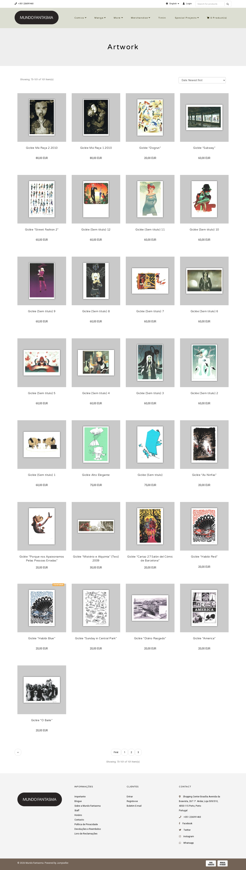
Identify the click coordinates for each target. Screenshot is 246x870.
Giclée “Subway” (204, 148)
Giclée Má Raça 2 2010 (41, 148)
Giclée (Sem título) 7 (150, 311)
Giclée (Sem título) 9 (41, 311)
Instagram (188, 836)
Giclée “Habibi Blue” (41, 638)
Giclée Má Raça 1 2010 (96, 148)
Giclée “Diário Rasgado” (150, 638)
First (116, 752)
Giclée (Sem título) (150, 475)
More (117, 18)
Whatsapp (188, 843)
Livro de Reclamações (85, 833)
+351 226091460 (24, 3)
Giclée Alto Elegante (96, 475)
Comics (79, 18)
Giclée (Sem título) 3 (150, 393)
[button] (172, 3)
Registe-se (132, 801)
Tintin (162, 18)
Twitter (187, 830)
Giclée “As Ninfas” (204, 475)
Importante (80, 796)
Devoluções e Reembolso (87, 829)
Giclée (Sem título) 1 (41, 475)
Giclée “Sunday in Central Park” (96, 638)
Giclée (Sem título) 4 (96, 393)
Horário (78, 815)
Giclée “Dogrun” (150, 148)
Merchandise (139, 18)
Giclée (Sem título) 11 (150, 229)
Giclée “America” (204, 638)
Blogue (78, 801)
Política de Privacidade (86, 824)
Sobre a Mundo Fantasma (87, 806)
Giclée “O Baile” (41, 720)
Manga (98, 18)
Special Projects (186, 18)
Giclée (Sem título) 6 (204, 311)
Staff (76, 810)
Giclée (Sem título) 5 (41, 393)
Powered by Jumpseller (56, 863)
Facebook (187, 823)
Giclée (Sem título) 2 (204, 393)
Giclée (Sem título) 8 (96, 311)
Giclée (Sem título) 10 (204, 229)
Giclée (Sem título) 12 (96, 229)
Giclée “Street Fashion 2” (42, 229)
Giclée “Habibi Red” (204, 556)
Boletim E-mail (134, 806)
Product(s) (217, 18)
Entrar (130, 796)
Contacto (79, 819)
